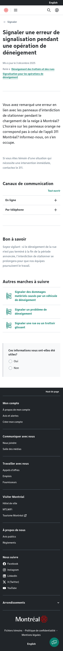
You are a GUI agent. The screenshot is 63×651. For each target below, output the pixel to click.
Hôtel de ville (10, 503)
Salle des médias (12, 449)
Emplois (7, 476)
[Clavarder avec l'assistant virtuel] (54, 642)
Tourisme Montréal (13, 515)
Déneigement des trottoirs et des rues (32, 69)
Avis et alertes (10, 415)
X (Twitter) (11, 582)
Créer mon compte (13, 422)
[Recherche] (49, 10)
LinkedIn (10, 576)
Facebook (10, 563)
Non (16, 368)
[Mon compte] (57, 10)
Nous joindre (9, 443)
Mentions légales (31, 635)
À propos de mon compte (16, 409)
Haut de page (52, 391)
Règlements (9, 542)
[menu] (15, 10)
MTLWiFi (7, 509)
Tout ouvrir (54, 190)
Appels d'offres (11, 470)
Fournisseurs (10, 482)
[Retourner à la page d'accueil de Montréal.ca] (6, 10)
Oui (16, 361)
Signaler (12, 22)
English (53, 2)
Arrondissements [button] (14, 602)
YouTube (10, 588)
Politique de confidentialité (40, 630)
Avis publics (9, 536)
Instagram (11, 570)
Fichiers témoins (13, 630)
